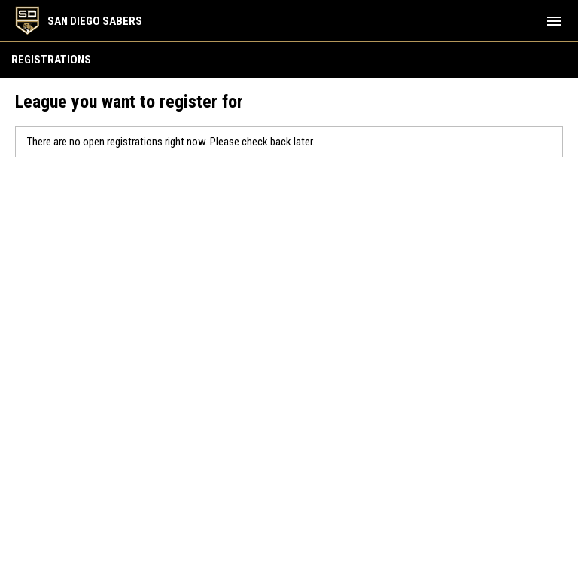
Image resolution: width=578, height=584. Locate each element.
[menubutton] (554, 21)
